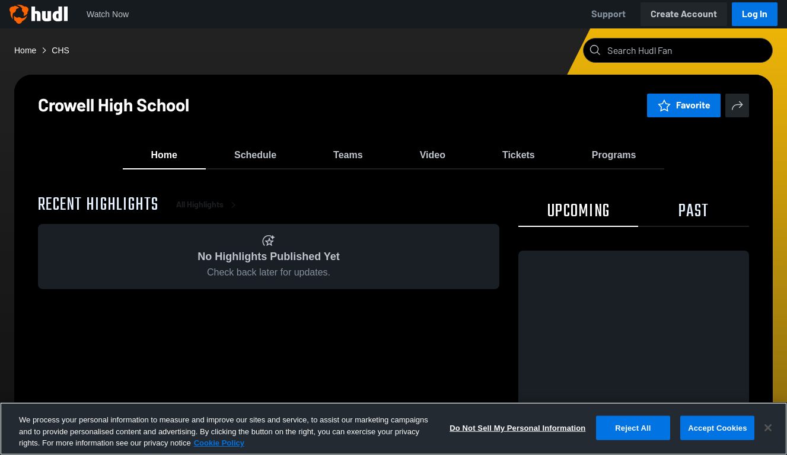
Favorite (683, 105)
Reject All (633, 427)
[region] (393, 428)
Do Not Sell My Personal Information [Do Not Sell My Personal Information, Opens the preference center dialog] (517, 427)
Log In (754, 14)
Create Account (684, 14)
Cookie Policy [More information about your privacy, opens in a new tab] (219, 442)
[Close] (768, 428)
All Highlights (208, 213)
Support (608, 14)
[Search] (687, 50)
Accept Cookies (717, 427)
